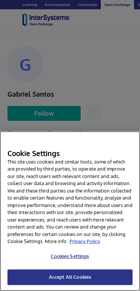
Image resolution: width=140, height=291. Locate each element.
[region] (70, 211)
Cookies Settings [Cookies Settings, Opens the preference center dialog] (70, 256)
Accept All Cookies (70, 277)
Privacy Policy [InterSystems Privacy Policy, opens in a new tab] (84, 241)
